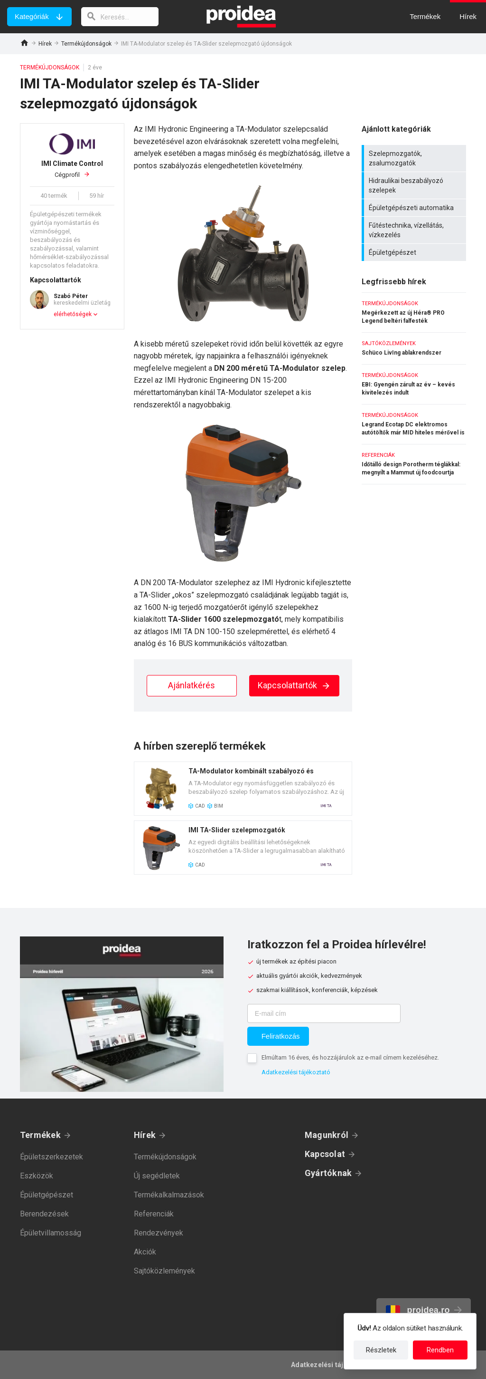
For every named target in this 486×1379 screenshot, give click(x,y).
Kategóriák (32, 16)
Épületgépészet (415, 252)
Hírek (45, 43)
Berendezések (44, 1213)
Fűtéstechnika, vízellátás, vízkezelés (415, 230)
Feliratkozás (281, 1036)
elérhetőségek (73, 314)
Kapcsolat (325, 1154)
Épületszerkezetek (51, 1156)
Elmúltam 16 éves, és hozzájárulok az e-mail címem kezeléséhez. (350, 1057)
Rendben (440, 1350)
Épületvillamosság (50, 1232)
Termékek (40, 1135)
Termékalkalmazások (169, 1194)
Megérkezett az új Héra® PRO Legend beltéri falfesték (414, 312)
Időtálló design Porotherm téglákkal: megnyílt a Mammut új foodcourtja (414, 464)
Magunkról (326, 1135)
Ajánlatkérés (191, 685)
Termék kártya (243, 788)
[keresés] (120, 16)
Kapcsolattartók (294, 685)
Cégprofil (72, 168)
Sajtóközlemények (164, 1270)
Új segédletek (157, 1175)
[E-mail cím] (324, 1013)
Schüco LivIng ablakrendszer (414, 348)
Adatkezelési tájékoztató (296, 1072)
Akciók (145, 1251)
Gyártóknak (328, 1173)
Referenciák (154, 1213)
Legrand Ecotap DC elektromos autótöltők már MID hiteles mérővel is (414, 424)
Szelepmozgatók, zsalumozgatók (415, 158)
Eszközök (36, 1175)
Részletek (381, 1350)
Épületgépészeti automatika (415, 207)
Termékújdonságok (86, 43)
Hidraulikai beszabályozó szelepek (415, 185)
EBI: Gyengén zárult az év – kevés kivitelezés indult (414, 384)
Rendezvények (158, 1232)
